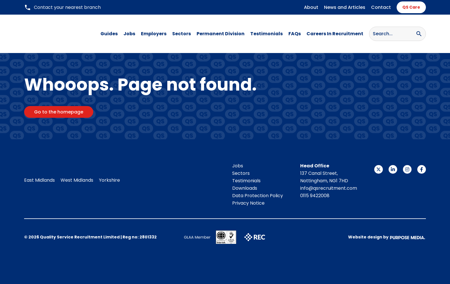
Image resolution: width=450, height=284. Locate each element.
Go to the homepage (58, 112)
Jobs (129, 33)
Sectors (181, 33)
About (311, 7)
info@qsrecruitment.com (328, 188)
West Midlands (77, 180)
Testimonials (266, 33)
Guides (109, 33)
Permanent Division (221, 33)
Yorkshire (109, 180)
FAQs (294, 33)
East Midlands (39, 180)
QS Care (411, 7)
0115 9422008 (314, 195)
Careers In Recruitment (335, 33)
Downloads (244, 188)
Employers (153, 33)
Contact (381, 7)
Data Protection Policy (257, 195)
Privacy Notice (248, 203)
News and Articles (344, 7)
